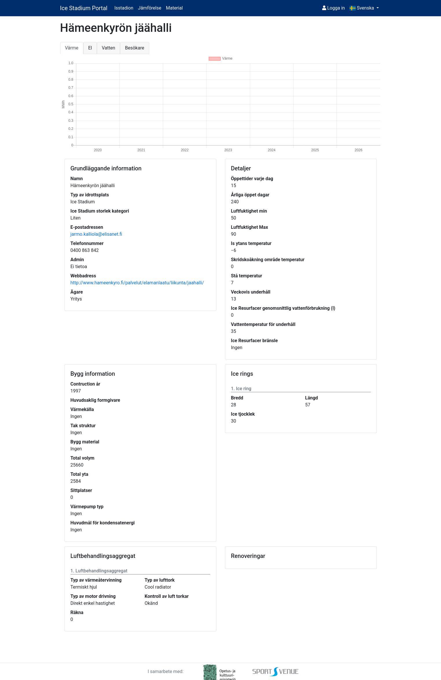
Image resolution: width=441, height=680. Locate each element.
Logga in (333, 8)
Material (174, 8)
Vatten (108, 48)
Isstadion (123, 8)
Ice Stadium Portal (84, 8)
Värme (71, 48)
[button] (364, 8)
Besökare (134, 48)
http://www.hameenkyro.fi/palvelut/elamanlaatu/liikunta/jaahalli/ (137, 282)
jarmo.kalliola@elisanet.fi (96, 234)
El (90, 48)
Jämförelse (149, 8)
